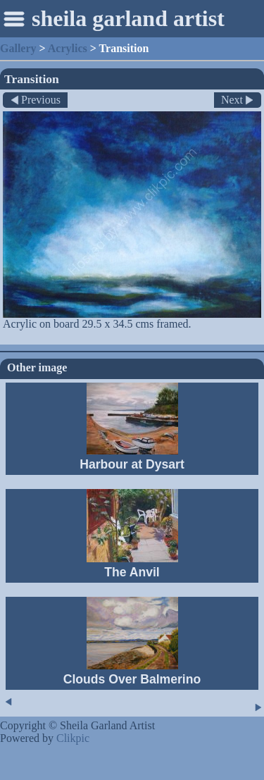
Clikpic (72, 738)
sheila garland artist (128, 18)
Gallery (18, 48)
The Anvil (132, 572)
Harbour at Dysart (132, 464)
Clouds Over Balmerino (132, 679)
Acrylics (67, 48)
